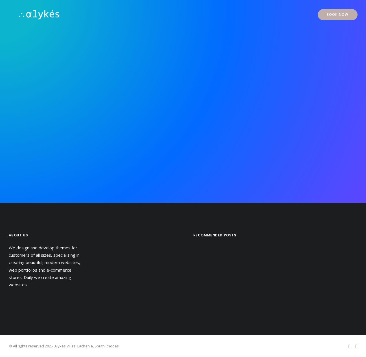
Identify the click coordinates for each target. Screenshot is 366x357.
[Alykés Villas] (30, 15)
